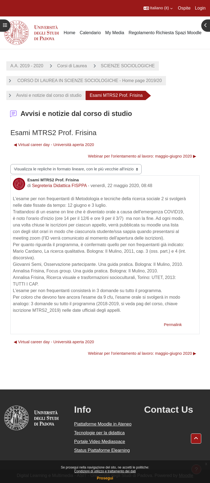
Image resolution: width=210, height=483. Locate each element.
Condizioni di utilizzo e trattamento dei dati (105, 471)
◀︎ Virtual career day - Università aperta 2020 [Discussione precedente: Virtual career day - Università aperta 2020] (54, 144)
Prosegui (105, 478)
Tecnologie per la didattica (99, 432)
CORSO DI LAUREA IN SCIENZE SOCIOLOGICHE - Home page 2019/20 (89, 80)
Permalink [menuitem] (173, 324)
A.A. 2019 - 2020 (26, 65)
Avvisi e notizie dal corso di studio (48, 95)
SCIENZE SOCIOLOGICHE (128, 65)
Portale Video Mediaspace (99, 441)
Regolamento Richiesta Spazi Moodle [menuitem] (165, 32)
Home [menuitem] (69, 32)
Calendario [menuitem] (90, 32)
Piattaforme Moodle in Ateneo (103, 424)
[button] (158, 8)
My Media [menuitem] (114, 32)
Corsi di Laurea (72, 65)
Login (200, 8)
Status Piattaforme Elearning (102, 450)
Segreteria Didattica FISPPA (59, 185)
